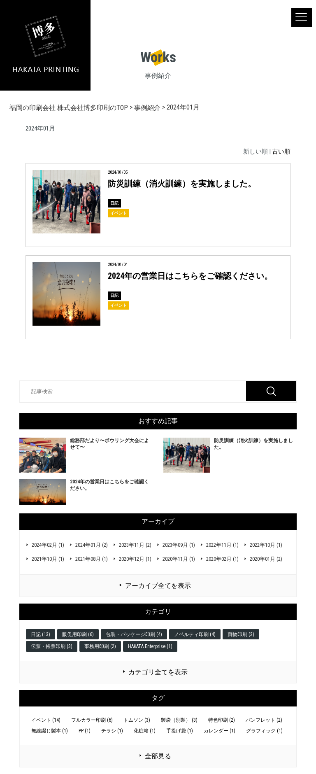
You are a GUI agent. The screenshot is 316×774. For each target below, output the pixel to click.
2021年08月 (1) (91, 559)
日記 (114, 203)
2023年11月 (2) (135, 545)
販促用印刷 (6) (78, 634)
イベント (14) (45, 720)
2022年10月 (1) (266, 545)
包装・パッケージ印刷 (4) (134, 634)
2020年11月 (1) (179, 559)
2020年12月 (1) (135, 559)
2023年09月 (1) (179, 545)
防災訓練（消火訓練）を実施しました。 (182, 184)
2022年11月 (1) (222, 545)
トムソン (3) (136, 720)
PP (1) (85, 731)
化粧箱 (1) (145, 731)
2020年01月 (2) (266, 559)
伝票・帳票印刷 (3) (51, 646)
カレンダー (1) (219, 731)
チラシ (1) (112, 731)
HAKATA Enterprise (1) (150, 646)
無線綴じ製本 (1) (49, 731)
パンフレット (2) (264, 720)
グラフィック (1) (264, 731)
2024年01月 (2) (91, 545)
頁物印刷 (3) (241, 634)
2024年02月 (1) (48, 545)
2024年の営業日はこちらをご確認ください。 (190, 276)
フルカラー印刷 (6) (92, 720)
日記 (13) (40, 634)
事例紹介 (147, 108)
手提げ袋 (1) (179, 731)
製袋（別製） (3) (179, 720)
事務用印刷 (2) (100, 646)
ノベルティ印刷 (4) (195, 634)
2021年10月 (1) (48, 559)
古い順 (281, 151)
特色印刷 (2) (221, 720)
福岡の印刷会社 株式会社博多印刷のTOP (68, 108)
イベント (118, 213)
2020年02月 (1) (222, 559)
